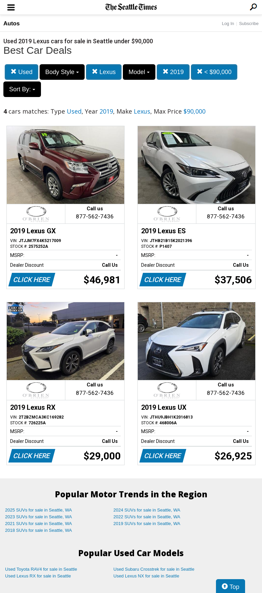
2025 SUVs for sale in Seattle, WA (38, 510)
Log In (228, 23)
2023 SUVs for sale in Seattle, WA (38, 516)
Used (21, 71)
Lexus (104, 71)
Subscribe (249, 23)
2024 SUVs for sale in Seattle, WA (146, 510)
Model (139, 72)
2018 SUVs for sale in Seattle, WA (38, 530)
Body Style (62, 72)
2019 (173, 71)
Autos (11, 23)
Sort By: (22, 89)
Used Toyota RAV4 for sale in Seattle (41, 569)
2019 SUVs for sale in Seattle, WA (146, 523)
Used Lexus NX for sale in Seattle (146, 575)
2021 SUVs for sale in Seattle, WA (38, 523)
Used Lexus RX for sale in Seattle (38, 575)
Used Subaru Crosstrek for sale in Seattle (153, 569)
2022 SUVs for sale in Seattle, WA (146, 516)
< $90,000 (214, 71)
